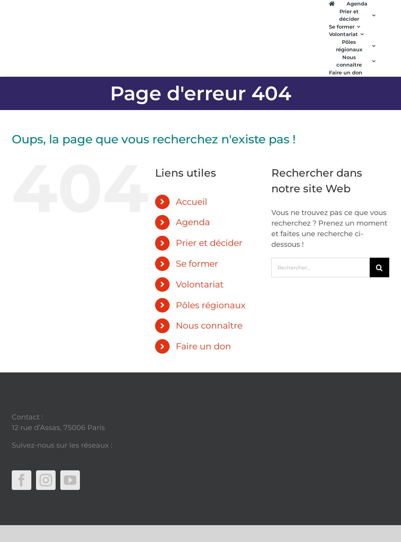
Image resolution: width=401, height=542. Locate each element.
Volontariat (200, 284)
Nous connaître (209, 325)
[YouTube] (70, 480)
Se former (197, 263)
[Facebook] (21, 480)
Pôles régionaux (211, 305)
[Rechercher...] (320, 267)
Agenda (193, 222)
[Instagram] (46, 480)
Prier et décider (209, 243)
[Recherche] (379, 267)
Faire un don (203, 346)
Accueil (191, 202)
